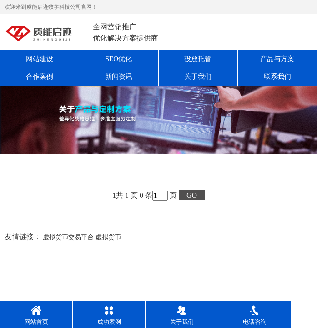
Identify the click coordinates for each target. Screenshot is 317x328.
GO (191, 195)
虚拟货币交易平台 (68, 237)
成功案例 (109, 315)
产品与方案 (277, 58)
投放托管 (197, 58)
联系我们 (277, 76)
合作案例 (39, 76)
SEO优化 (119, 58)
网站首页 (36, 315)
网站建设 (39, 58)
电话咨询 (255, 315)
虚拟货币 (108, 237)
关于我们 (197, 76)
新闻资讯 (118, 76)
